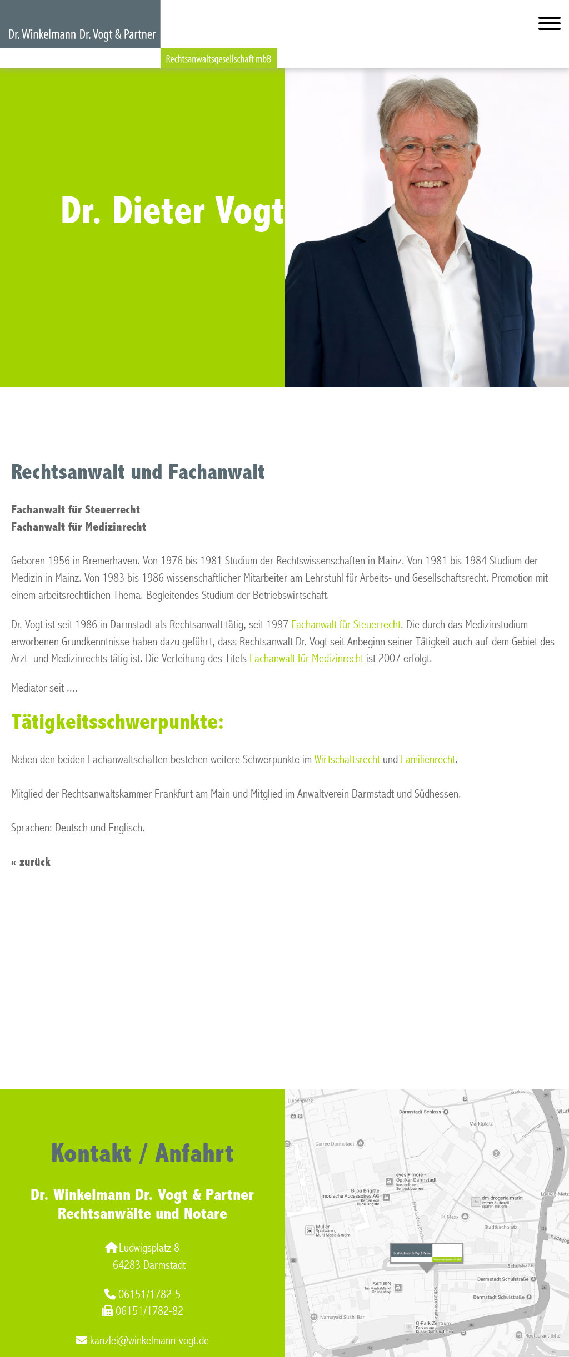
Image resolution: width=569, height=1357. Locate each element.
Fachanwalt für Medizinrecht (306, 658)
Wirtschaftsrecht (347, 759)
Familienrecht (428, 759)
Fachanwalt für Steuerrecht (346, 625)
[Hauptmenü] (549, 25)
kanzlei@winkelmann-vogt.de (142, 1341)
